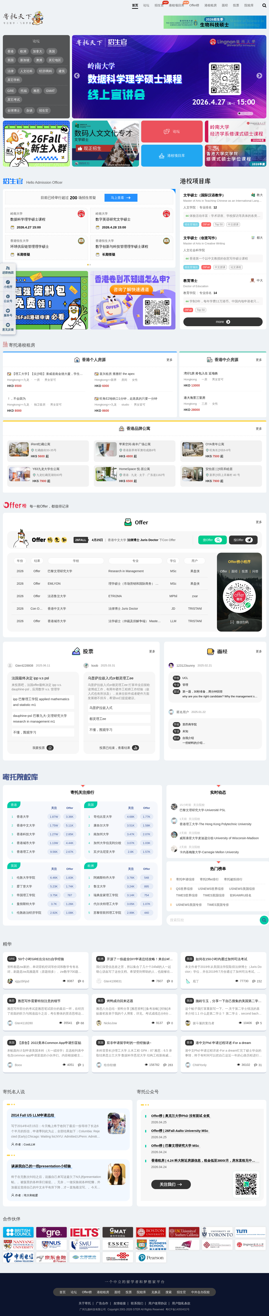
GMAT (50, 91)
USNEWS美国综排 (242, 888)
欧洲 (23, 51)
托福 (24, 91)
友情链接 (120, 1303)
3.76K (131, 877)
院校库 (249, 5)
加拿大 (37, 51)
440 (146, 912)
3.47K (131, 834)
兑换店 (156, 1292)
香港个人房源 (94, 360)
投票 (236, 5)
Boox (14, 1065)
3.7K (54, 904)
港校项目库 (176, 5)
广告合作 (102, 1303)
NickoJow (106, 1023)
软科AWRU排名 (240, 895)
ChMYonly (196, 1065)
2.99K (131, 912)
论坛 (146, 5)
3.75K (54, 895)
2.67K (70, 851)
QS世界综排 (184, 888)
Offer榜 (194, 5)
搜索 (169, 1292)
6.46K (54, 877)
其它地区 (55, 60)
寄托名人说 (14, 1091)
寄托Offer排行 (209, 879)
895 (146, 886)
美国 (52, 51)
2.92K (54, 912)
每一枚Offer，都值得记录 (36, 506)
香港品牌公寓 (138, 429)
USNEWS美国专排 (189, 904)
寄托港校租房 (19, 345)
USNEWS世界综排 (211, 888)
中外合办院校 (200, 1292)
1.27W (54, 834)
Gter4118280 (20, 1023)
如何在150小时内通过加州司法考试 (221, 959)
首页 (135, 5)
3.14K (131, 895)
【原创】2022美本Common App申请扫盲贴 (49, 1042)
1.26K (70, 904)
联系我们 (137, 1303)
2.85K (70, 834)
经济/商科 (45, 71)
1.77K (146, 816)
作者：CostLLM (23, 1144)
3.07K (131, 843)
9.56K (54, 851)
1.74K (70, 886)
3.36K (70, 816)
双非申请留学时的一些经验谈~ (129, 1042)
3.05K (131, 904)
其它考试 (13, 99)
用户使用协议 (157, 1303)
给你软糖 (106, 1065)
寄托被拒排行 (233, 879)
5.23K (54, 886)
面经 (225, 5)
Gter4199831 (109, 981)
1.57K (146, 851)
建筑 (62, 71)
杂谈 (29, 110)
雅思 (36, 91)
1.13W (54, 843)
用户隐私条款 (181, 1303)
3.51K (131, 825)
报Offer (243, 540)
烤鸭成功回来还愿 (120, 1001)
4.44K (70, 843)
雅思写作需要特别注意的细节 (39, 1001)
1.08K (70, 912)
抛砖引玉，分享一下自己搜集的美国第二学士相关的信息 (229, 1001)
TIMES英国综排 (214, 895)
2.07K (146, 834)
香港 (10, 51)
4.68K (131, 816)
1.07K (146, 904)
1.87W (54, 816)
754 (146, 895)
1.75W (54, 825)
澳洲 (39, 60)
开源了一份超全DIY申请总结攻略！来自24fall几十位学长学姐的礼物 (140, 959)
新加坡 (24, 60)
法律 (10, 71)
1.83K (70, 877)
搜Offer (212, 540)
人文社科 (26, 71)
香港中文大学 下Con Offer (133, 540)
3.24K (131, 886)
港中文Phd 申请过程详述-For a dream (223, 1042)
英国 (10, 60)
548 (146, 877)
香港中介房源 (226, 360)
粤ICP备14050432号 (178, 1309)
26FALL (81, 540)
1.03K (146, 843)
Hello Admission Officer (33, 182)
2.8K (131, 851)
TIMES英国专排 (218, 904)
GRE (10, 91)
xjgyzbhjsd (18, 981)
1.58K (146, 825)
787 (69, 895)
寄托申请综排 (185, 879)
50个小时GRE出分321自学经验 (41, 959)
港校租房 (210, 5)
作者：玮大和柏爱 (24, 1195)
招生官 (159, 5)
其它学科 (13, 80)
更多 (169, 359)
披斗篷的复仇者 (199, 1023)
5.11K (70, 825)
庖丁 (192, 981)
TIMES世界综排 (187, 895)
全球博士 (13, 110)
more (223, 322)
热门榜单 (218, 869)
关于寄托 (85, 1303)
